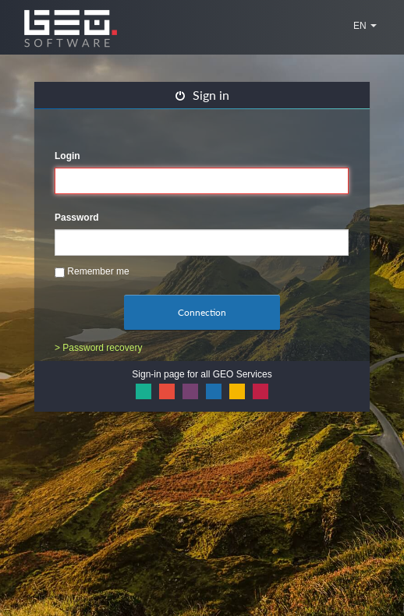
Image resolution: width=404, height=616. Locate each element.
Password (77, 217)
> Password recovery (98, 347)
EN (365, 25)
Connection (202, 312)
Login (67, 155)
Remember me (92, 272)
